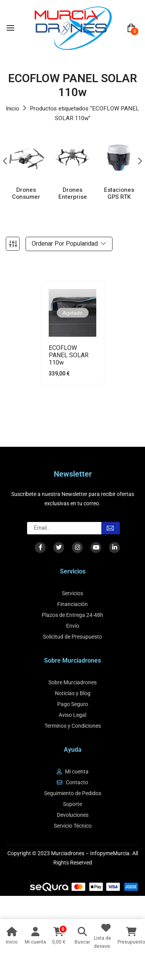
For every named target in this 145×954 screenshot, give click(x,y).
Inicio (12, 108)
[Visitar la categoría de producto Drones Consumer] (26, 157)
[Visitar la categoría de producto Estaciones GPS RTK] (119, 157)
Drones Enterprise (72, 193)
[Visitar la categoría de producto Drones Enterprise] (72, 157)
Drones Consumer (26, 193)
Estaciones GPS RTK (119, 193)
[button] (131, 28)
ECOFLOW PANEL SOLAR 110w (69, 355)
